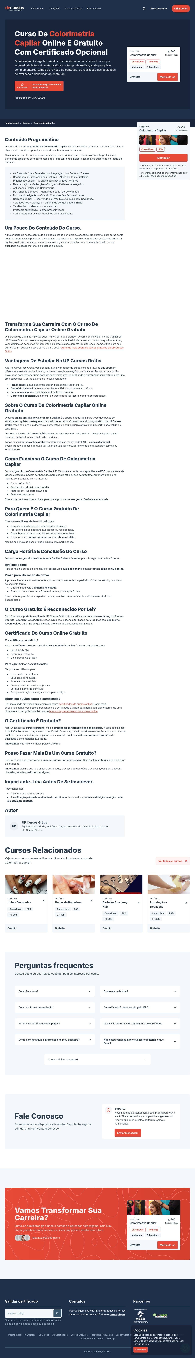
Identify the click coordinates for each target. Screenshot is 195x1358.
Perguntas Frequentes (102, 1334)
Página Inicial (12, 123)
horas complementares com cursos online (73, 711)
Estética (144, 127)
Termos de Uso (35, 793)
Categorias (54, 8)
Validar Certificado (125, 1334)
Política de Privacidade (91, 1338)
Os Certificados (60, 1334)
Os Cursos (44, 1334)
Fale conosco (94, 8)
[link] (14, 8)
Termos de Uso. (141, 1344)
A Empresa (30, 1334)
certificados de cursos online (75, 704)
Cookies (140, 1330)
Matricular (163, 157)
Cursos (26, 123)
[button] (57, 1313)
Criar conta (181, 8)
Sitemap (110, 1338)
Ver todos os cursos (173, 861)
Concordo (140, 1349)
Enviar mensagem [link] (127, 1132)
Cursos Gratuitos (73, 8)
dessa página (117, 1314)
